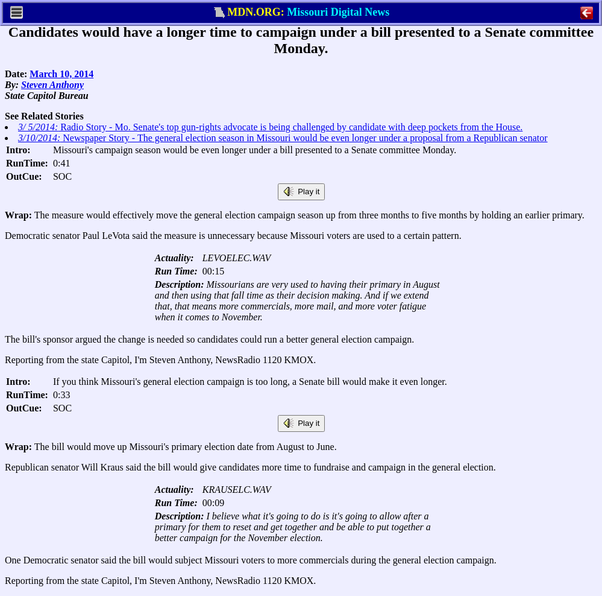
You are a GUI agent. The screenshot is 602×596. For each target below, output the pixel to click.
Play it (301, 191)
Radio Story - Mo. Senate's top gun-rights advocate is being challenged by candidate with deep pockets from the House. (270, 127)
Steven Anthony (52, 85)
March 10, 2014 (61, 74)
